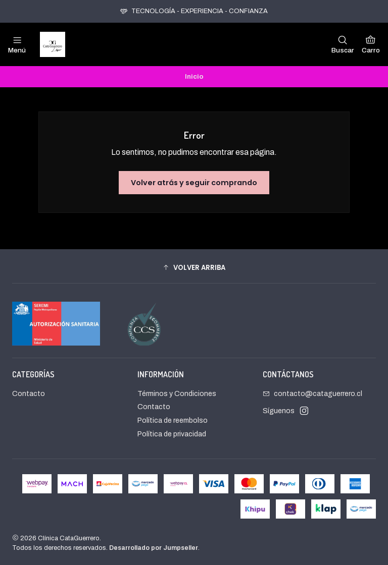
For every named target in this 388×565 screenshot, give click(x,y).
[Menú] (17, 44)
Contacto (28, 394)
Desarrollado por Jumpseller (153, 547)
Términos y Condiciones (176, 394)
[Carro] (371, 44)
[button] (194, 267)
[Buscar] (342, 44)
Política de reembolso (172, 420)
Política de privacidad (171, 434)
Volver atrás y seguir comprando (194, 183)
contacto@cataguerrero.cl (312, 394)
